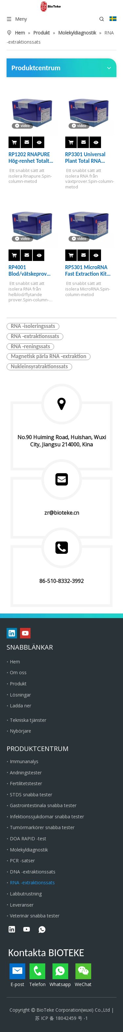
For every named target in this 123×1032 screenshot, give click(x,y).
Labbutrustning (26, 894)
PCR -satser (22, 860)
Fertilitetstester (26, 783)
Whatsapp (60, 975)
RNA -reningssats (30, 346)
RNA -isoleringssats (33, 326)
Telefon (37, 975)
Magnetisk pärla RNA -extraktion (48, 356)
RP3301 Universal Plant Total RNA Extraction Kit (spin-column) (88, 157)
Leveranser (21, 905)
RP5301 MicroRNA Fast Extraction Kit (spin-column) (86, 270)
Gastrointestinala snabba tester (43, 805)
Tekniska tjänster (28, 720)
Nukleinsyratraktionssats (39, 366)
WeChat (83, 975)
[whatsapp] (42, 930)
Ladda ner (20, 705)
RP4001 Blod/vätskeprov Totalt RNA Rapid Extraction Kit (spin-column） (31, 270)
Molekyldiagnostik (29, 850)
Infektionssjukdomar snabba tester (47, 816)
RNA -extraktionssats (35, 336)
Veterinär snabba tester (34, 916)
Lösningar (20, 695)
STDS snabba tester (31, 794)
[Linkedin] (12, 633)
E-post (17, 975)
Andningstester (26, 772)
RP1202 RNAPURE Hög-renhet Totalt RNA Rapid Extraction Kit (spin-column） (31, 157)
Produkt (18, 683)
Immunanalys (24, 761)
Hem (15, 661)
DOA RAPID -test (28, 838)
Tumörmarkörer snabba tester (42, 827)
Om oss (18, 672)
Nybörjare (20, 731)
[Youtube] (25, 633)
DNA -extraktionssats (32, 872)
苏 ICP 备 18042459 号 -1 (61, 1018)
